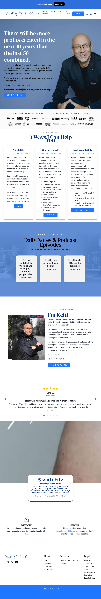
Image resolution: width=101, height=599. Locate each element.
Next (96, 400)
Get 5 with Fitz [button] (15, 95)
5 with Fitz (38, 13)
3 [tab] (50, 418)
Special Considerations (89, 576)
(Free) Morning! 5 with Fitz (69, 566)
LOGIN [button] (78, 14)
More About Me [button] (59, 366)
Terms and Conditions (88, 567)
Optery (52, 11)
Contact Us (48, 575)
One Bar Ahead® (45, 12)
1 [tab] (44, 418)
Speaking (60, 11)
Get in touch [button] (82, 215)
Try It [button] (18, 207)
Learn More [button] (50, 215)
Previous (5, 400)
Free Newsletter (48, 567)
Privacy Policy (89, 572)
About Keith (68, 12)
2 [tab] (47, 418)
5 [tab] (57, 418)
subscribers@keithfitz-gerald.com (70, 537)
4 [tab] (54, 418)
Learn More (59, 4)
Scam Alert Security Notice (89, 582)
